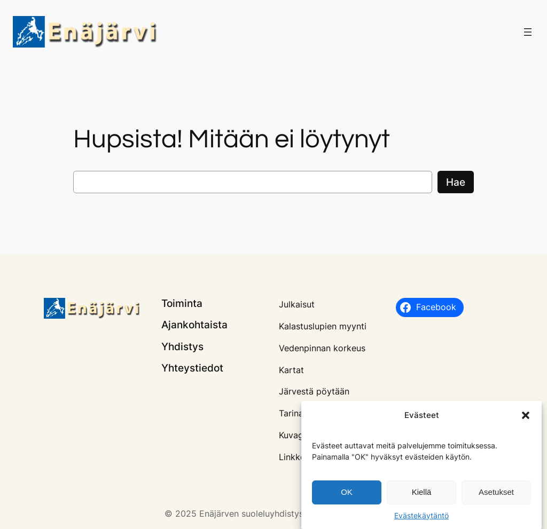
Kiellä (422, 494)
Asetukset (496, 494)
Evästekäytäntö (421, 517)
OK (347, 494)
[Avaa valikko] (527, 32)
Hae (455, 182)
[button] (525, 417)
